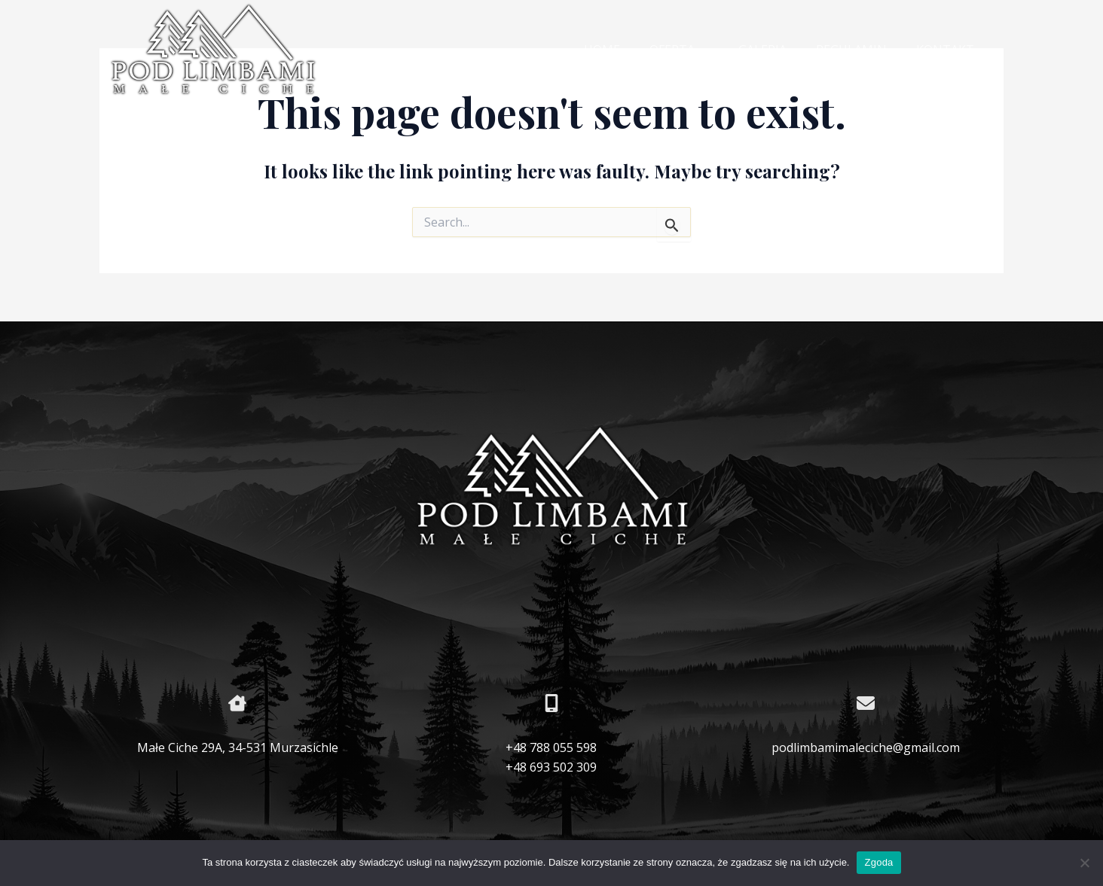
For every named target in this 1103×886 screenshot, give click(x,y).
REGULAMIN (858, 49)
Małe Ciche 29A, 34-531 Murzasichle (237, 747)
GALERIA (775, 49)
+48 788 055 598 (551, 747)
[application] (719, 50)
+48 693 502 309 (551, 767)
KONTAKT (947, 49)
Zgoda (878, 862)
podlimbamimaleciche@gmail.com (865, 747)
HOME (624, 49)
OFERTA (697, 50)
